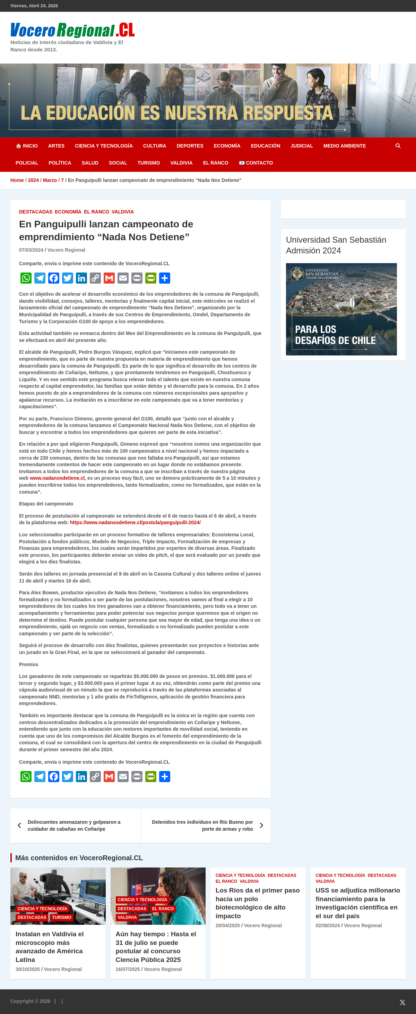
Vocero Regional (66, 250)
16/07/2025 (128, 969)
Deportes (190, 146)
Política (60, 163)
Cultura (154, 146)
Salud (90, 163)
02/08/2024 (328, 925)
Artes (56, 146)
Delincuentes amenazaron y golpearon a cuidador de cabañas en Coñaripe (74, 825)
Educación (265, 146)
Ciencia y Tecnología (104, 146)
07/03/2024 (31, 250)
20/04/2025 (228, 925)
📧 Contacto (256, 163)
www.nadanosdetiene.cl (57, 478)
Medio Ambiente (344, 146)
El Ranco (215, 163)
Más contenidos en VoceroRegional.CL (79, 858)
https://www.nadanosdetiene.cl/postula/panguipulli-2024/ (135, 522)
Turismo (149, 163)
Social (118, 163)
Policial (27, 163)
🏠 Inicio (27, 146)
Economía (227, 146)
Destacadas (35, 212)
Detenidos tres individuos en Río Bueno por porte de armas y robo (202, 825)
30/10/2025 (28, 969)
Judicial (302, 146)
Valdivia (181, 163)
